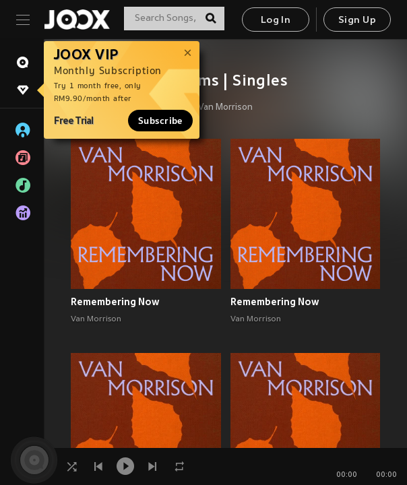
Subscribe (160, 120)
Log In (275, 20)
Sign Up (357, 20)
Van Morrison (225, 107)
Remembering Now (115, 301)
